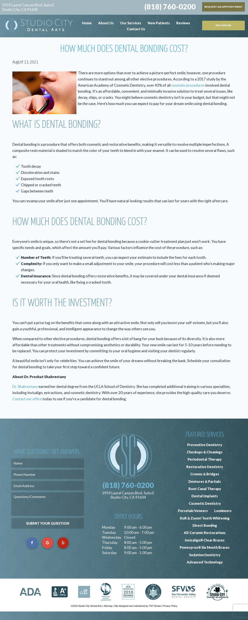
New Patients (159, 23)
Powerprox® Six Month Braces (205, 556)
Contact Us (136, 29)
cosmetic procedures (188, 93)
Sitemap (108, 614)
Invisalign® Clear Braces (205, 549)
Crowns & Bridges (204, 482)
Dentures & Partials (204, 490)
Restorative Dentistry (204, 475)
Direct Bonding (205, 534)
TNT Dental (155, 614)
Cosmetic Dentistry (205, 512)
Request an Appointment (223, 6)
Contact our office (27, 407)
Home (87, 23)
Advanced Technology (205, 571)
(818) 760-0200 (170, 6)
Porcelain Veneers (193, 519)
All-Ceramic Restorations (205, 541)
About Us (106, 23)
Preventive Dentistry (204, 453)
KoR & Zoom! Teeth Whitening (205, 526)
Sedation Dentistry (204, 563)
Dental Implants (204, 504)
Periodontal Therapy (205, 468)
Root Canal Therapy (204, 497)
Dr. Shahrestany (25, 395)
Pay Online (223, 25)
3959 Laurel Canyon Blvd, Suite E (28, 7)
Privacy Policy (170, 614)
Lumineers (223, 519)
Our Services (130, 23)
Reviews (183, 23)
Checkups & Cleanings (205, 460)
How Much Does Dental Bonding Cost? (124, 57)
